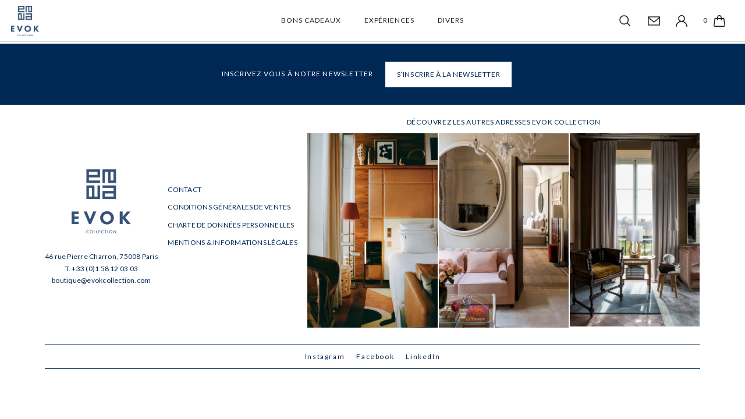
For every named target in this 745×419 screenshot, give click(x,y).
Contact (184, 189)
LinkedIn (423, 356)
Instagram (325, 356)
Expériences (389, 20)
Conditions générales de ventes (229, 207)
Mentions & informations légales (232, 242)
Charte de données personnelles (231, 225)
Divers (451, 20)
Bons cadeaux (311, 20)
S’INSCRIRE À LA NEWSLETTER (449, 74)
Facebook (375, 356)
